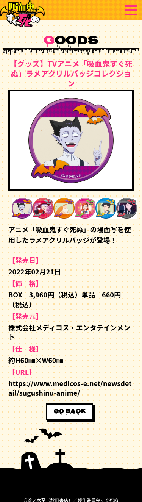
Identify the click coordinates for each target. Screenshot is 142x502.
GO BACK (69, 411)
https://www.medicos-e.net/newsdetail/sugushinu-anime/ (70, 387)
